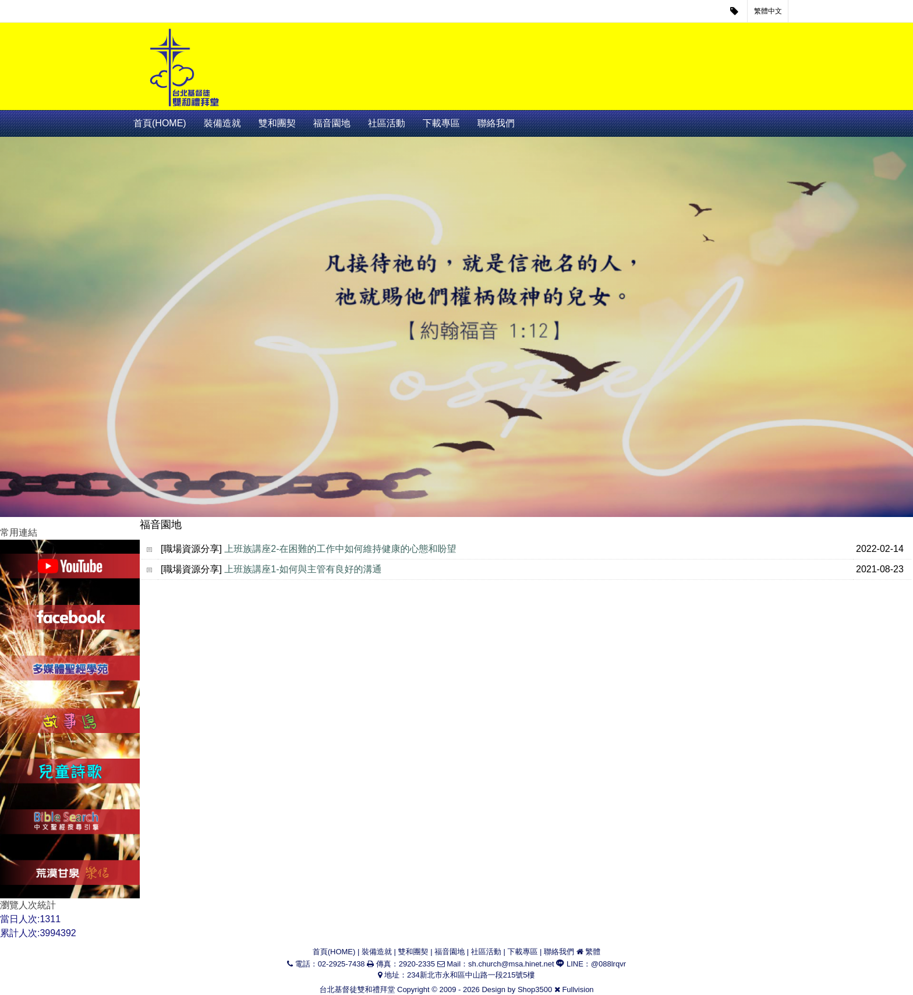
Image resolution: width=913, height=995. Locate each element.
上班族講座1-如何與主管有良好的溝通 (302, 569)
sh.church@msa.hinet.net (511, 963)
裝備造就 (222, 123)
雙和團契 (277, 123)
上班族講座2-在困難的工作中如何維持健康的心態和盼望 (340, 549)
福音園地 (332, 123)
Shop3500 (535, 989)
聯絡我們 (496, 123)
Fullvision (577, 989)
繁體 (592, 951)
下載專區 (441, 123)
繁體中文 (768, 11)
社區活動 (386, 123)
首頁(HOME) (159, 123)
